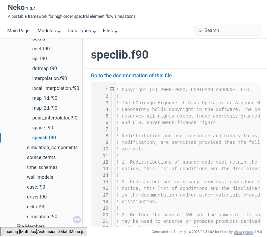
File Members (30, 226)
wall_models (40, 177)
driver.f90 (37, 197)
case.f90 (36, 187)
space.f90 (42, 128)
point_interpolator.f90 (54, 118)
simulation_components (52, 147)
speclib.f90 (44, 138)
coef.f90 (41, 49)
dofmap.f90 (44, 68)
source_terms (41, 157)
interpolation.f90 (49, 78)
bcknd (38, 39)
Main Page (18, 31)
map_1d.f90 (44, 98)
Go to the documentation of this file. (132, 76)
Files (110, 31)
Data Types (81, 31)
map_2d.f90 (44, 108)
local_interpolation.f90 (55, 88)
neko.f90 (36, 207)
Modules (49, 31)
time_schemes (42, 167)
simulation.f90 (42, 217)
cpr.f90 (39, 59)
